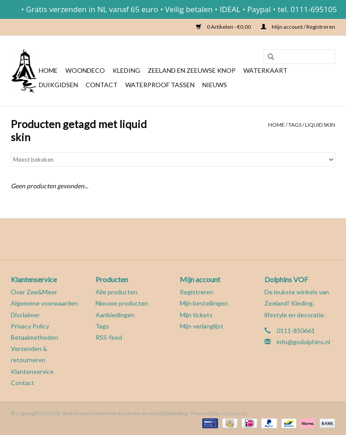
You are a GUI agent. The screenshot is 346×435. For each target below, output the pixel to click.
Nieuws (214, 85)
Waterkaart (265, 70)
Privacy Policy (30, 326)
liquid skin (320, 124)
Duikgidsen (58, 85)
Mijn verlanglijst (201, 326)
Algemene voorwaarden (44, 303)
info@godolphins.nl (303, 342)
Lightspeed (233, 413)
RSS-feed (109, 337)
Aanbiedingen (115, 315)
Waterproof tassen (160, 85)
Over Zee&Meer (34, 292)
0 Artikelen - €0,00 (224, 26)
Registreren (197, 292)
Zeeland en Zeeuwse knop (192, 70)
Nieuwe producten (122, 303)
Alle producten (116, 292)
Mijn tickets (196, 315)
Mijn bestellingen (204, 303)
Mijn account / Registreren (298, 26)
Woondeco (85, 70)
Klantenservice (32, 371)
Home (48, 70)
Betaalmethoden (34, 337)
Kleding (126, 70)
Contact (102, 85)
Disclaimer (25, 315)
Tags (294, 124)
